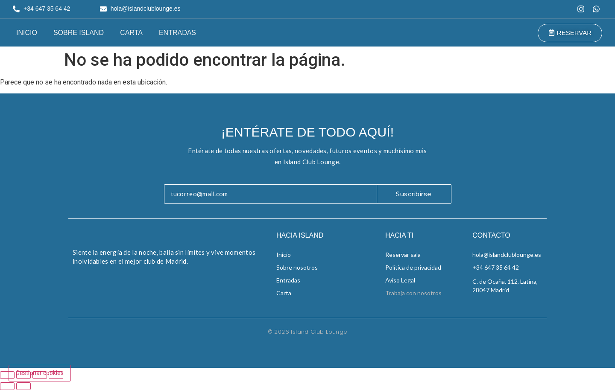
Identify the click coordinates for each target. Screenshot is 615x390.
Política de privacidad (413, 267)
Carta (131, 32)
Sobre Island (78, 32)
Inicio (26, 32)
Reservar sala (403, 254)
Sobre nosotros (297, 267)
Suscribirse (414, 194)
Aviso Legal (400, 280)
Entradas (177, 32)
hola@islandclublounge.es (506, 254)
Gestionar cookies (40, 373)
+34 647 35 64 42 (495, 267)
